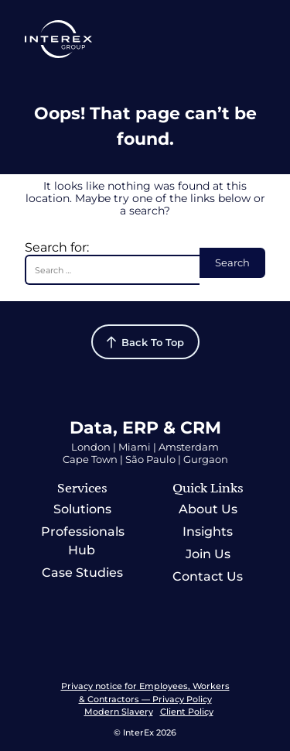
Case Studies (82, 572)
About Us (208, 509)
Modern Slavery (118, 711)
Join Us (208, 554)
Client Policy (186, 711)
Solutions (82, 509)
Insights (208, 531)
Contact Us (207, 576)
